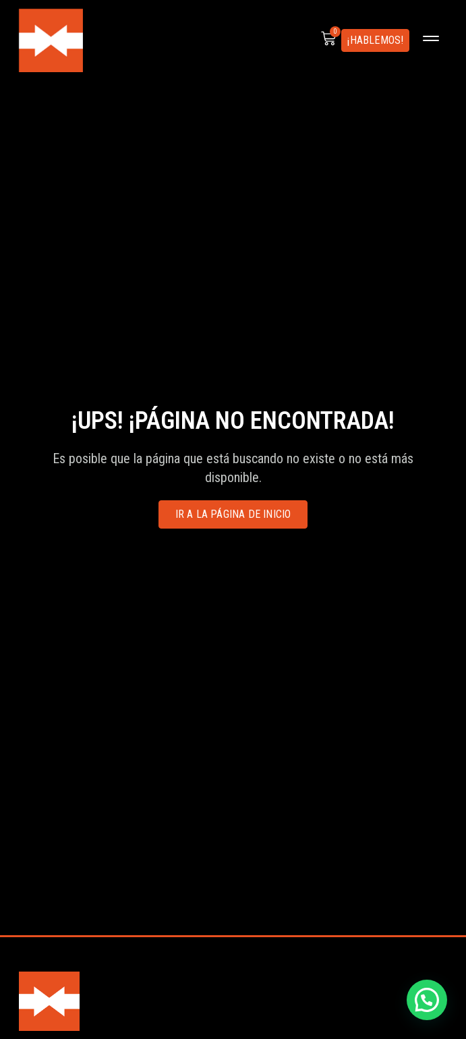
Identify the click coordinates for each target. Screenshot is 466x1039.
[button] (431, 40)
